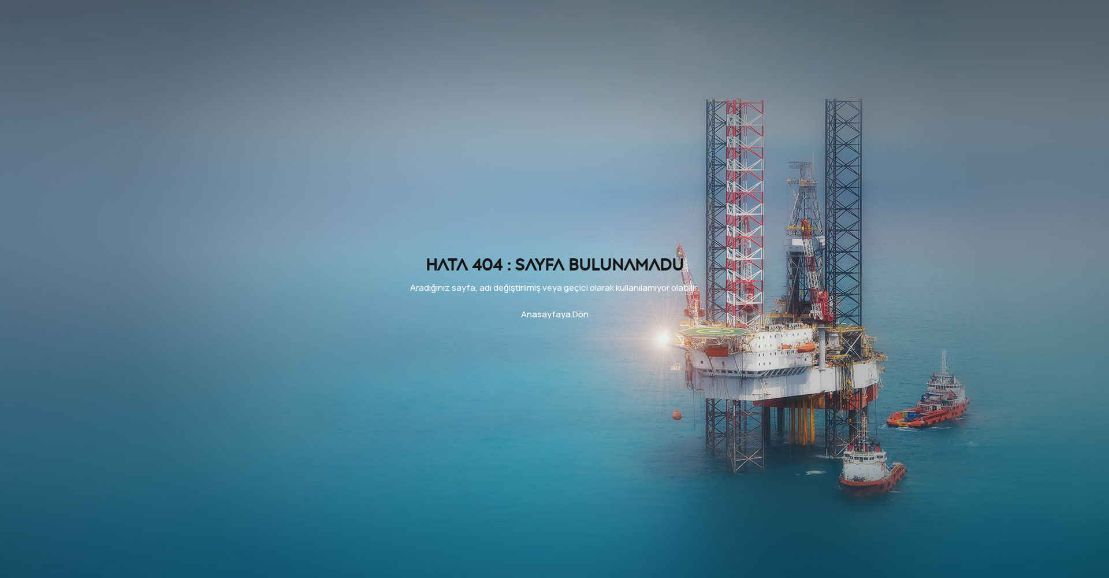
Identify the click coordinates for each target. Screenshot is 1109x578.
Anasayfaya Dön (555, 314)
